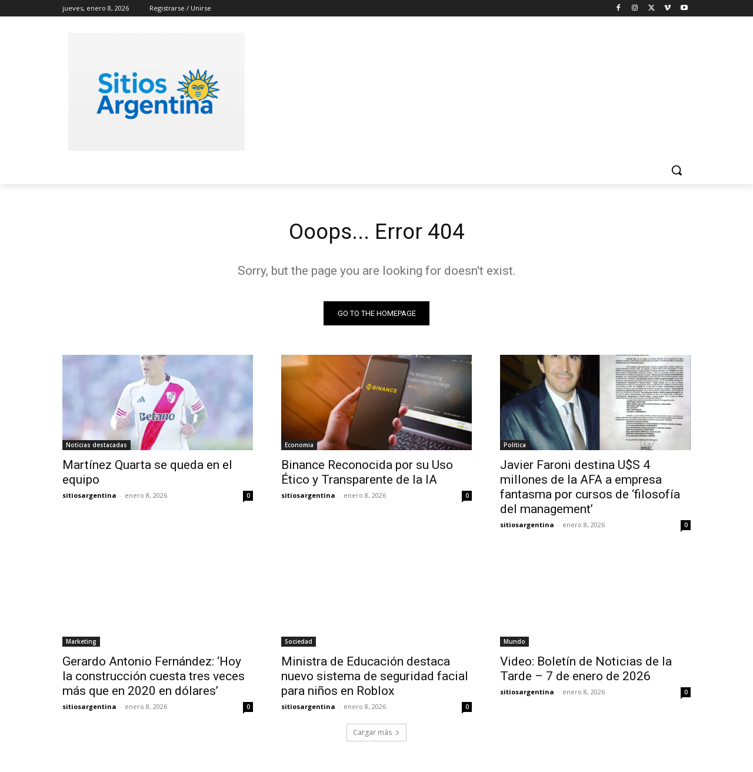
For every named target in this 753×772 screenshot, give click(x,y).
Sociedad (298, 644)
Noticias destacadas (96, 447)
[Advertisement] (465, 90)
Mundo (514, 644)
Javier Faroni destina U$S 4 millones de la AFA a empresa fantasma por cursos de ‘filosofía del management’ (590, 489)
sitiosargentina (89, 497)
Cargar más (376, 735)
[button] (676, 170)
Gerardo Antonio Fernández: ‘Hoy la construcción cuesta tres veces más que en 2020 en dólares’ (153, 678)
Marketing (81, 644)
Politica (515, 447)
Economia (299, 447)
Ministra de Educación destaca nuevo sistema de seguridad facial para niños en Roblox (374, 678)
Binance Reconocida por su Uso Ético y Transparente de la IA (367, 474)
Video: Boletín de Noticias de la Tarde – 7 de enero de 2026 (586, 671)
